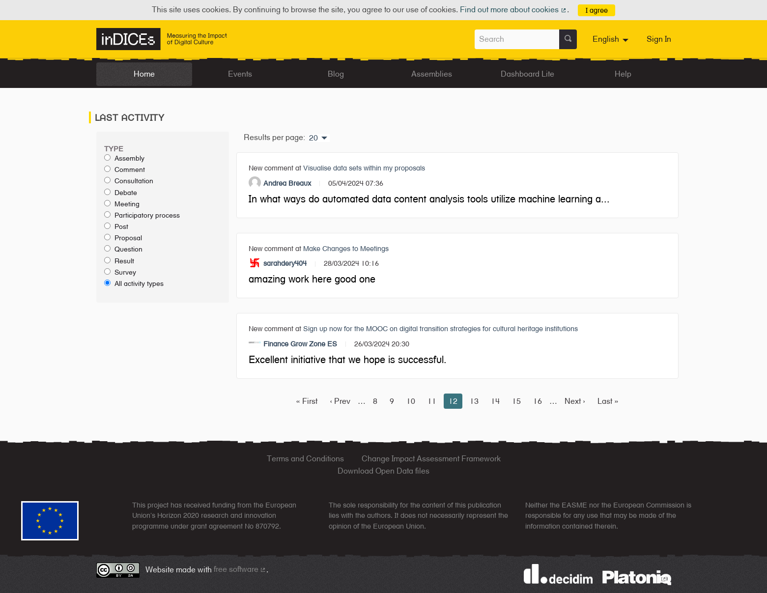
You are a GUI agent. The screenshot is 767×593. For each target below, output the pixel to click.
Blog (336, 74)
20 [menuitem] (313, 138)
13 (474, 401)
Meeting (122, 204)
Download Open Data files (383, 471)
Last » (608, 401)
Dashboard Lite (527, 74)
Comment (124, 169)
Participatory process (142, 215)
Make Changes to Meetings (346, 248)
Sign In (659, 39)
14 (495, 401)
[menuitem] (612, 39)
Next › (575, 401)
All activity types (134, 283)
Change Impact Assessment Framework (431, 458)
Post (116, 226)
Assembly (124, 158)
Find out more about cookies (513, 9)
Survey (120, 272)
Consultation (128, 181)
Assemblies (431, 74)
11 (431, 401)
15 (516, 401)
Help (623, 74)
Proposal (123, 238)
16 (537, 401)
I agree (597, 10)
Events (240, 74)
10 (410, 401)
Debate (120, 193)
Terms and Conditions (305, 458)
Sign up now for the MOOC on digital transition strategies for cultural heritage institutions (440, 328)
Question (123, 249)
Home (144, 74)
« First (306, 401)
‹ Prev (340, 401)
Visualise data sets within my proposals (364, 168)
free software (240, 569)
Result (119, 261)
